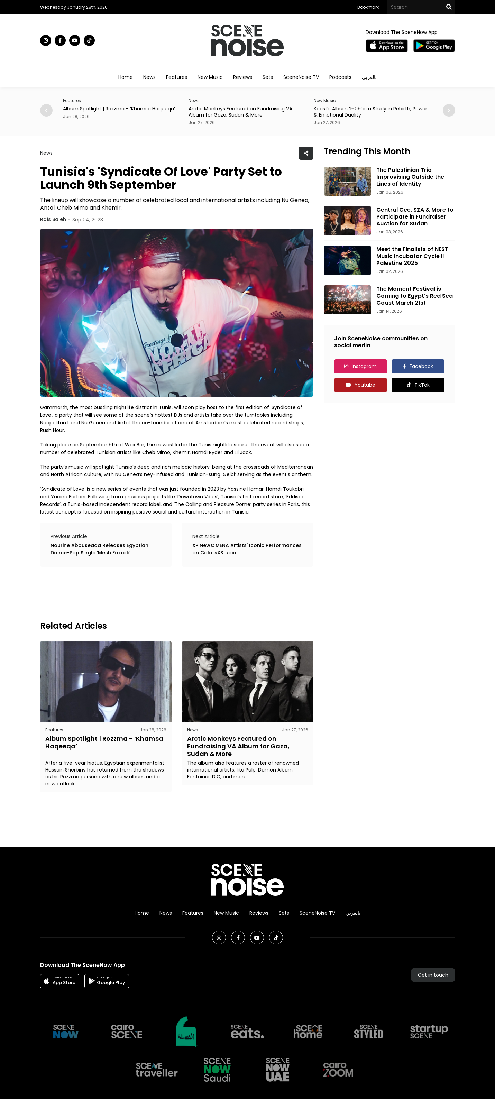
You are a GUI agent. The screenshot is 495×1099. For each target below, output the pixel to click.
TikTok (422, 384)
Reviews (242, 77)
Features (176, 77)
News (149, 77)
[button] (449, 110)
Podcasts (340, 77)
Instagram (364, 366)
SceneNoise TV (301, 77)
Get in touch (433, 974)
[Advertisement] (166, 592)
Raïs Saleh (53, 219)
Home (125, 77)
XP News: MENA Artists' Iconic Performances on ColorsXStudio (247, 549)
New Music (210, 77)
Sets (268, 77)
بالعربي (369, 77)
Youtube (365, 384)
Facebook (421, 366)
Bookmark (368, 7)
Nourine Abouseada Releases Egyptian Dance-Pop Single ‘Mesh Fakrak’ (99, 549)
